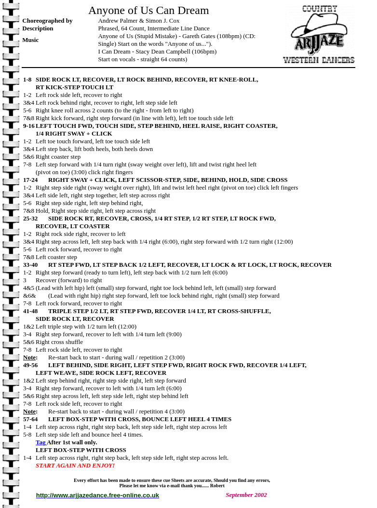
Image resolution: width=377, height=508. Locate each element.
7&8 (29, 118)
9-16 (29, 125)
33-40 (35, 264)
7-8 (29, 164)
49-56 (35, 365)
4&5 (29, 287)
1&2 (29, 326)
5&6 (29, 156)
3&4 (29, 102)
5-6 (29, 110)
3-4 (29, 334)
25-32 (35, 218)
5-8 (29, 434)
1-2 (29, 94)
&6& (35, 295)
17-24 (35, 179)
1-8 (29, 79)
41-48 (35, 311)
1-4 (29, 426)
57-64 (35, 419)
